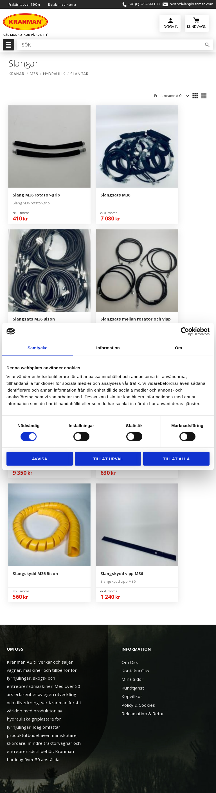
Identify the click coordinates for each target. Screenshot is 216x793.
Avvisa (39, 458)
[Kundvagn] (196, 22)
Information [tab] (108, 347)
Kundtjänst (133, 504)
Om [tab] (178, 347)
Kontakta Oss (135, 487)
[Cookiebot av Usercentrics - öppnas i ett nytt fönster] (185, 331)
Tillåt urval (108, 458)
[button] (8, 46)
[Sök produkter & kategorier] (109, 44)
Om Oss (130, 479)
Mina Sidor (132, 496)
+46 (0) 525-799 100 (143, 4)
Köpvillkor (132, 513)
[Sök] (207, 44)
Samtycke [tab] (38, 347)
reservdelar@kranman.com (191, 4)
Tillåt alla (176, 458)
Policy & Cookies (138, 522)
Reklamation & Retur (143, 530)
